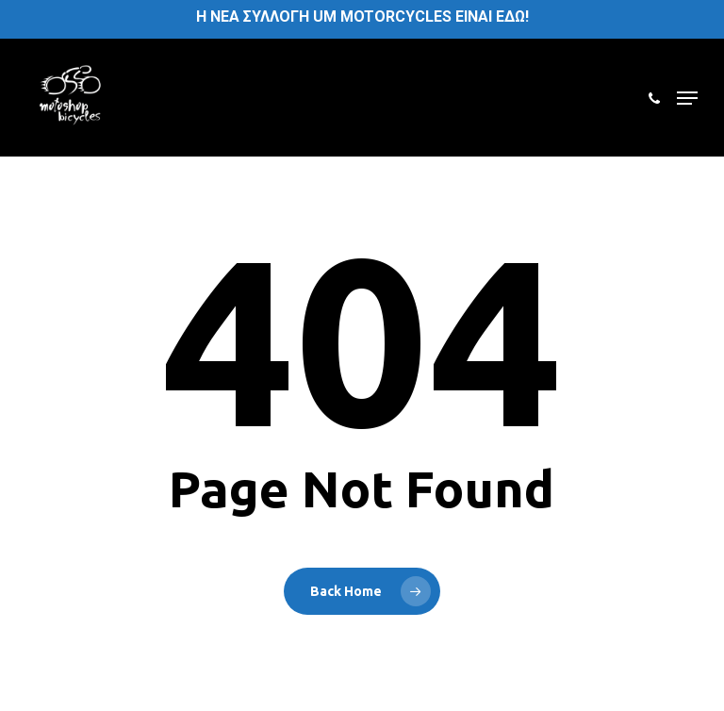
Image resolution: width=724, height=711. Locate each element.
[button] (687, 98)
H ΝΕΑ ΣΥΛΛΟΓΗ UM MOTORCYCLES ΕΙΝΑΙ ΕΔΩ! (362, 16)
